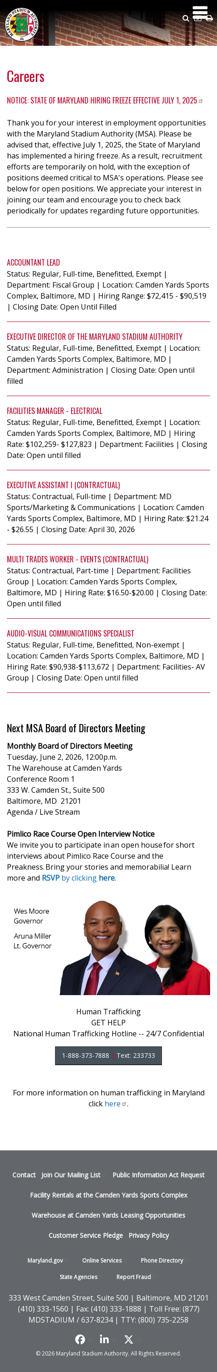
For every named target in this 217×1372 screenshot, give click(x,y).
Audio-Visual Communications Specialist (70, 633)
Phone (165, 1260)
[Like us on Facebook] (84, 1339)
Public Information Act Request (158, 1175)
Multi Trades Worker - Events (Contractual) (77, 559)
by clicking (78, 878)
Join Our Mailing (74, 1175)
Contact (24, 1175)
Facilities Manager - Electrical (54, 410)
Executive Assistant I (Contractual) (63, 484)
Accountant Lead (33, 262)
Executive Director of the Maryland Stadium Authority (95, 336)
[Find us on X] (133, 1339)
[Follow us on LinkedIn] (108, 1339)
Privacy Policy (148, 1235)
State (82, 1277)
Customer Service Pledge (86, 1235)
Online (105, 1260)
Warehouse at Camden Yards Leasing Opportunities (108, 1215)
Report (137, 1277)
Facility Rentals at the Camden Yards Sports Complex (108, 1195)
